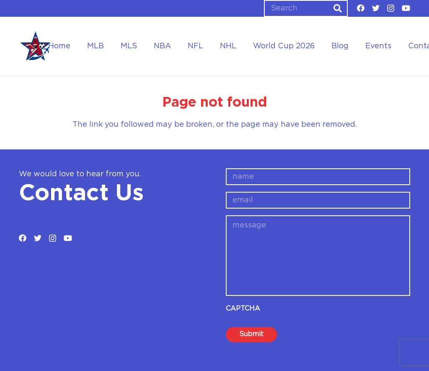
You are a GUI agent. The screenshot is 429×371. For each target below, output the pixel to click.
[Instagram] (390, 8)
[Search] (306, 8)
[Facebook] (360, 8)
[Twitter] (376, 8)
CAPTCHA (243, 308)
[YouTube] (406, 8)
